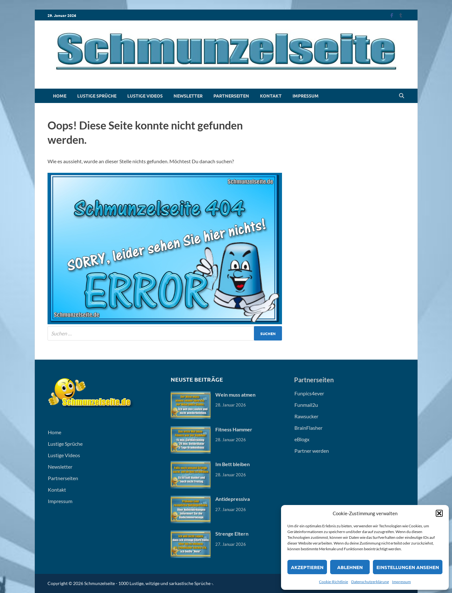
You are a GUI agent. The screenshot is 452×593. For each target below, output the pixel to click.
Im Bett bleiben (232, 464)
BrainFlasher (308, 428)
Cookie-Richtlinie (333, 581)
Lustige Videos (145, 96)
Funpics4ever (309, 393)
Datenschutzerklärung (370, 581)
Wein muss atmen (235, 395)
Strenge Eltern (231, 534)
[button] (439, 513)
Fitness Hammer (233, 429)
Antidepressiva (232, 499)
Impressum (401, 581)
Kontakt (271, 96)
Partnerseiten (231, 96)
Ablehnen (350, 567)
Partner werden (311, 451)
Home (59, 96)
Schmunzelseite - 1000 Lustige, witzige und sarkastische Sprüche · (148, 583)
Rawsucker (306, 416)
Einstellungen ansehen (407, 567)
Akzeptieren (307, 567)
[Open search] (401, 96)
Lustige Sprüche (96, 96)
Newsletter (188, 96)
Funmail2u (306, 405)
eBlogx (301, 439)
